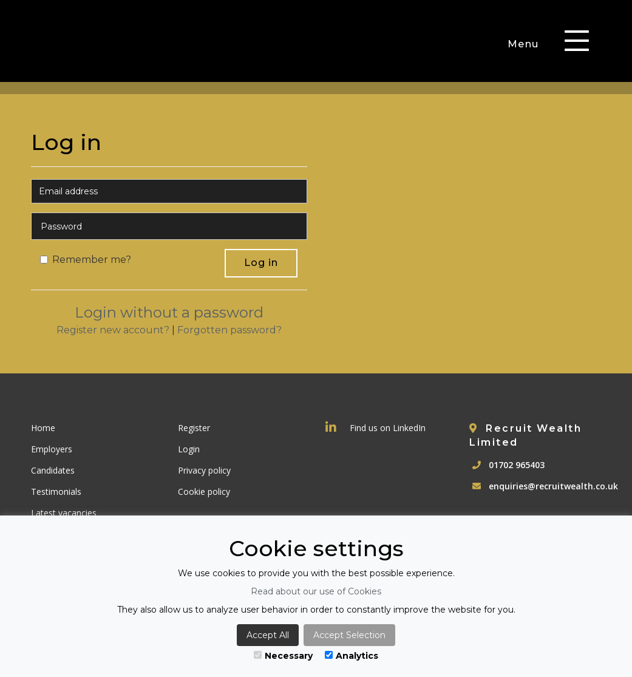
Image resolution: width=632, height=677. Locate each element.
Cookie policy (204, 491)
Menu (523, 44)
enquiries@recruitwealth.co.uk (553, 486)
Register (194, 428)
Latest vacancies (64, 513)
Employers (51, 449)
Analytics (351, 655)
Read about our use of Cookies (316, 591)
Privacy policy (204, 470)
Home (43, 428)
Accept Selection (349, 635)
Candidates (53, 470)
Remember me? (85, 259)
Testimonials (56, 491)
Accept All (267, 635)
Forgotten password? (229, 330)
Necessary (283, 655)
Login (189, 449)
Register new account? (112, 330)
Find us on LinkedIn (375, 428)
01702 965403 (517, 465)
